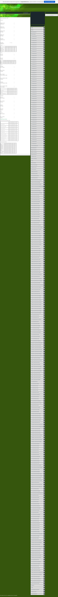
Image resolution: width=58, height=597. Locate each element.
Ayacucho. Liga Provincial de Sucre (35, 276)
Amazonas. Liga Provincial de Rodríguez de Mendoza (37, 186)
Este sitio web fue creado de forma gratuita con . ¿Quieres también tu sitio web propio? (29, 2)
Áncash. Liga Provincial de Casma (35, 199)
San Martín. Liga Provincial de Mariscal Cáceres (37, 546)
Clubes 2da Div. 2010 (33, 154)
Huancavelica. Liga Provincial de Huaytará (36, 353)
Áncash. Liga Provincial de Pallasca (35, 216)
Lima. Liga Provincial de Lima (35, 175)
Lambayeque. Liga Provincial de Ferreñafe (36, 441)
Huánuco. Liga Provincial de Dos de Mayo (36, 366)
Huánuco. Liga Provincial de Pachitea (35, 364)
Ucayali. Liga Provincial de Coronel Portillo (36, 574)
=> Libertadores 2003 (33, 128)
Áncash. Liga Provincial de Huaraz (35, 197)
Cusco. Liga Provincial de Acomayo (35, 336)
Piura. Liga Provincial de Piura (35, 495)
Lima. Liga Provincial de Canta (35, 452)
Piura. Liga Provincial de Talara (35, 499)
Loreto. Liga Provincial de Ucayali (35, 469)
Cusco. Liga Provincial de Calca (35, 317)
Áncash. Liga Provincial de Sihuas (35, 212)
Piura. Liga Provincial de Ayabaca (35, 510)
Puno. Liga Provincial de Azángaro (35, 516)
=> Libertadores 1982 (33, 83)
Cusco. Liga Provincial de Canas (35, 338)
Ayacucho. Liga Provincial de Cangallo (35, 272)
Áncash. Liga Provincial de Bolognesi (35, 220)
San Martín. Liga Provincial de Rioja (35, 544)
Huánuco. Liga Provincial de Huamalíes (36, 368)
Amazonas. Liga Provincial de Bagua (35, 182)
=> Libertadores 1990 (33, 100)
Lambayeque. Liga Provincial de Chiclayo (36, 437)
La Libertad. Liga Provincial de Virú (35, 422)
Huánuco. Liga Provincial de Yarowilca (36, 377)
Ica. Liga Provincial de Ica (34, 381)
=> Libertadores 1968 (33, 53)
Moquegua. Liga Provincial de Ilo (35, 482)
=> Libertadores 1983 (33, 85)
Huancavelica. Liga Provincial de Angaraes (36, 347)
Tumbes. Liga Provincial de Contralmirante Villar (37, 572)
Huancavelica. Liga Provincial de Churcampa (36, 349)
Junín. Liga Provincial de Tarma (35, 396)
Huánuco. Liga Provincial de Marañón (35, 379)
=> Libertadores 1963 (33, 42)
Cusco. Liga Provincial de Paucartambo (36, 332)
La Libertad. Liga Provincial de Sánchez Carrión (37, 424)
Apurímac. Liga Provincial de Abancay (35, 233)
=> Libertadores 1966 (33, 49)
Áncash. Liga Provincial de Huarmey (35, 201)
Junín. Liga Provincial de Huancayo (35, 394)
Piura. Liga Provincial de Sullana (35, 497)
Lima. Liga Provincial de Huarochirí (35, 456)
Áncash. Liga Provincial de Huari (35, 203)
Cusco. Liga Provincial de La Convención (36, 319)
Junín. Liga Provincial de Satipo (35, 411)
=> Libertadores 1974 (33, 66)
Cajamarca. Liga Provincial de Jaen (35, 291)
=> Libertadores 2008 (33, 139)
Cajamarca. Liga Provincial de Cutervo (35, 289)
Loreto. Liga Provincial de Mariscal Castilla (36, 473)
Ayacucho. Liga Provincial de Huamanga (36, 265)
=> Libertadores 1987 (33, 94)
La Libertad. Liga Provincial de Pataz (35, 428)
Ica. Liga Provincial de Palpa (34, 390)
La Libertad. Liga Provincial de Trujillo (36, 413)
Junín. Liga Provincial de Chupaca (35, 409)
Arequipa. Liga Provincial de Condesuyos (36, 263)
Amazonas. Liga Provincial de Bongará (35, 190)
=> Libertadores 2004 (33, 130)
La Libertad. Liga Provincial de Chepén (36, 420)
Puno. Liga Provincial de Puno (35, 512)
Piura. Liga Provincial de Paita (34, 501)
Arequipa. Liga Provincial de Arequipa (35, 248)
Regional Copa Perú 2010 (34, 171)
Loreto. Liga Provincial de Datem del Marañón (36, 467)
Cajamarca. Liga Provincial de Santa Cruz (36, 306)
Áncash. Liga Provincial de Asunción (35, 231)
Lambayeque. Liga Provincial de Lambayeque (36, 439)
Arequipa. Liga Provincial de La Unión (35, 261)
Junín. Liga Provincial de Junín (35, 405)
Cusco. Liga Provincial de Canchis (35, 323)
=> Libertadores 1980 (33, 79)
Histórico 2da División (34, 158)
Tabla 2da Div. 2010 (33, 156)
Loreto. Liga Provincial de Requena (35, 471)
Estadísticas (32, 585)
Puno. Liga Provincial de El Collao (35, 525)
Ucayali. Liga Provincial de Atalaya (35, 576)
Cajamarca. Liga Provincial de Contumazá (36, 304)
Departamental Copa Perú (34, 173)
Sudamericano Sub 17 (33, 591)
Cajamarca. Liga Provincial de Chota (35, 293)
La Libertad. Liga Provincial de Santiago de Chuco (37, 426)
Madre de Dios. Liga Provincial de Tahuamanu (36, 480)
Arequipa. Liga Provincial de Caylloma (35, 250)
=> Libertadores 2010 (33, 143)
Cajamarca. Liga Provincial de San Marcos (36, 302)
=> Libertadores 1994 (33, 109)
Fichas (32, 587)
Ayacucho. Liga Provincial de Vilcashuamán (36, 278)
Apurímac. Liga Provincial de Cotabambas (36, 244)
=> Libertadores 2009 (33, 141)
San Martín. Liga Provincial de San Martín (36, 540)
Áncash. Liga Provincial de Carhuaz (35, 205)
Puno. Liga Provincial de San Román (35, 514)
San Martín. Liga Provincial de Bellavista (36, 557)
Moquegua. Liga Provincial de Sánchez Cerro (36, 486)
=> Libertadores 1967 (33, 51)
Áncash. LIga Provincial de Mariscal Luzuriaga (36, 227)
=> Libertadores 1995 (33, 111)
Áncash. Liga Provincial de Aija (35, 218)
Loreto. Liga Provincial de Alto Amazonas (36, 465)
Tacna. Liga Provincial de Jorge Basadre (36, 561)
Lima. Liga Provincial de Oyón (35, 450)
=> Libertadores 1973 (33, 64)
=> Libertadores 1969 (33, 55)
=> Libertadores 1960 (33, 36)
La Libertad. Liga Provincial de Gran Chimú (36, 435)
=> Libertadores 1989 (33, 98)
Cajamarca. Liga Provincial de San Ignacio (36, 308)
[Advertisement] (38, 18)
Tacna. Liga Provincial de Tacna (35, 559)
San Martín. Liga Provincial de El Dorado (36, 555)
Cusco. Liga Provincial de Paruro (35, 334)
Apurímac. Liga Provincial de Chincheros (36, 242)
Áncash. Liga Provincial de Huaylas (35, 214)
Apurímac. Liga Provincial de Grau (35, 246)
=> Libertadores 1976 (33, 70)
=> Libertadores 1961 (33, 38)
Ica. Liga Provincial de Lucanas (35, 392)
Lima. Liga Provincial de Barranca (35, 443)
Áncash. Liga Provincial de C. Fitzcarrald (36, 229)
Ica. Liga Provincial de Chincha (35, 383)
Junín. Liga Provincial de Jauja (35, 398)
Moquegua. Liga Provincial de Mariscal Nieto (36, 484)
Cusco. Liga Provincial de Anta (35, 321)
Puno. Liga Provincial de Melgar (35, 529)
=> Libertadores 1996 (33, 113)
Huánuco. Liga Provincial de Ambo (35, 362)
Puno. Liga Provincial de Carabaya (35, 531)
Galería (32, 160)
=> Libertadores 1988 (33, 96)
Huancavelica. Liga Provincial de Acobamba (36, 351)
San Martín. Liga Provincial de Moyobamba (36, 542)
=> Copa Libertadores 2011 (34, 145)
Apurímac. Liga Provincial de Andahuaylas (36, 235)
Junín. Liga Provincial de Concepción (35, 407)
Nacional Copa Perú (33, 169)
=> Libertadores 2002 (33, 126)
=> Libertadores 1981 (33, 81)
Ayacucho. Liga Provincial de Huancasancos (36, 274)
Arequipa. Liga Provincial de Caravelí (35, 259)
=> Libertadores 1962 (33, 40)
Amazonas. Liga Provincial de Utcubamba (36, 184)
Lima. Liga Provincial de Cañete (35, 458)
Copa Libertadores (33, 34)
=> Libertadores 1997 (33, 115)
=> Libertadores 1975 (33, 68)
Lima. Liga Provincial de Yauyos (35, 454)
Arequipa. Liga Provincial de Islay (35, 257)
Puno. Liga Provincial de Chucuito (35, 527)
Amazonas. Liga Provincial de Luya (35, 188)
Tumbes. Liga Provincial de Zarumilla (35, 570)
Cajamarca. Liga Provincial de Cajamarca (36, 287)
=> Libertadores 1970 (33, 57)
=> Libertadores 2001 (33, 124)
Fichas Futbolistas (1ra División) (35, 589)
